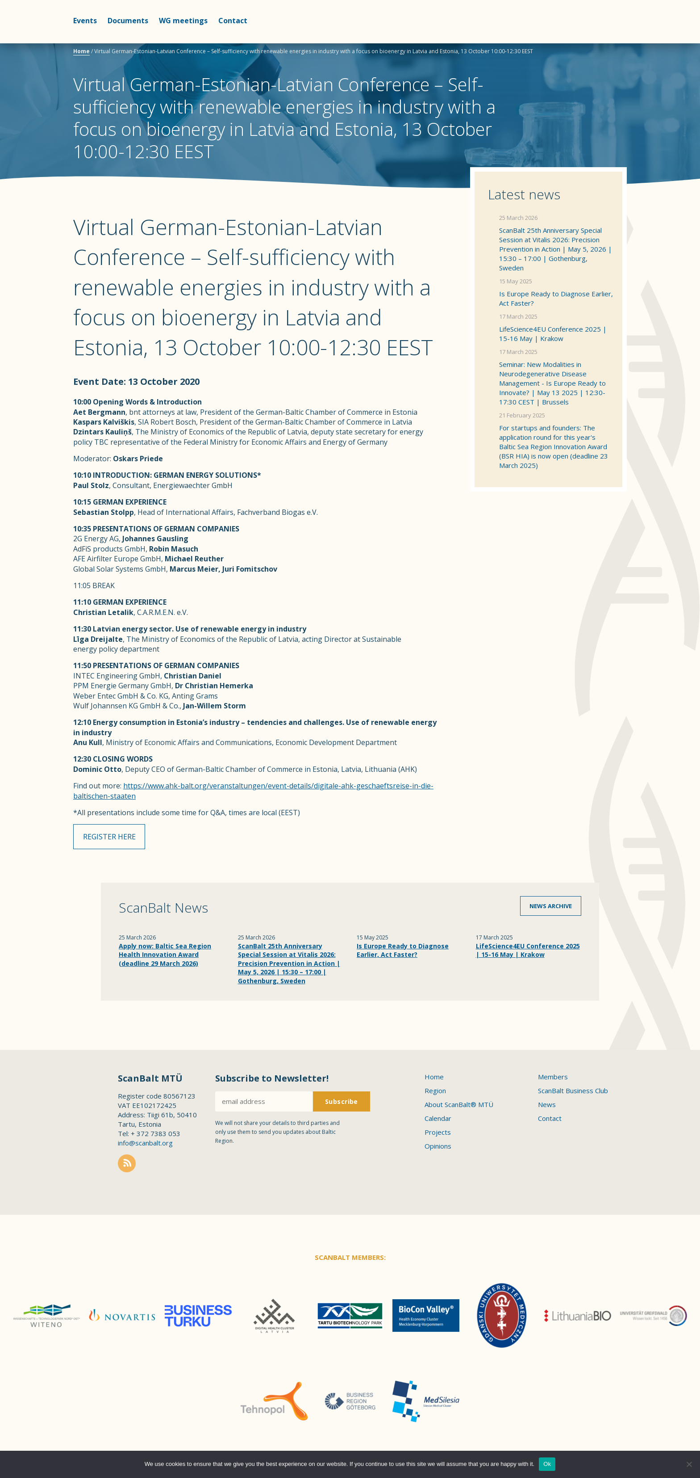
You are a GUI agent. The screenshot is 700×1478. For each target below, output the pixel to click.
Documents (128, 20)
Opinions (438, 1148)
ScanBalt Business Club (573, 1092)
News (547, 1106)
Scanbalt (604, 42)
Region (435, 1092)
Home (81, 51)
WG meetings (183, 20)
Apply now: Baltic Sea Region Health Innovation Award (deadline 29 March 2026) (165, 956)
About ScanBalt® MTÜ (459, 1106)
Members (553, 1078)
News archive (550, 908)
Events (85, 20)
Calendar (438, 1120)
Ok (547, 1464)
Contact (232, 20)
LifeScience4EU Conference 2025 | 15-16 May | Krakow (553, 333)
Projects (438, 1134)
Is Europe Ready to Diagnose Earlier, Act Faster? (556, 298)
